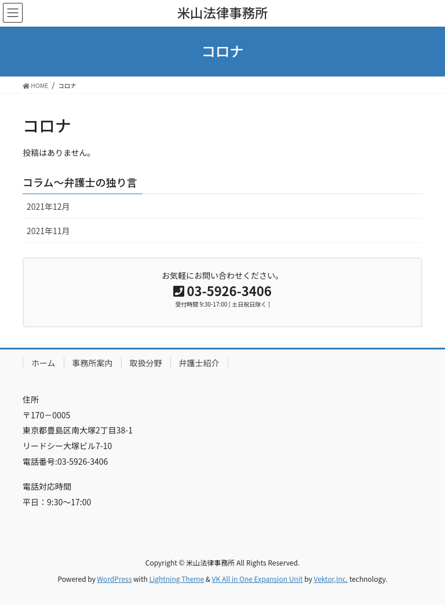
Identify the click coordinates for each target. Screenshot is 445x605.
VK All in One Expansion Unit (257, 579)
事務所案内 (92, 363)
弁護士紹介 (199, 363)
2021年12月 (48, 206)
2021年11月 (48, 230)
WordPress (114, 579)
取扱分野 (146, 363)
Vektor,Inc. (330, 579)
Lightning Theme (176, 579)
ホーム (43, 363)
